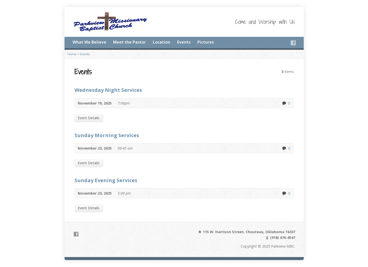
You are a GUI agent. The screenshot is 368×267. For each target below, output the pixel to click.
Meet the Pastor (129, 42)
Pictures (205, 42)
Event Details (88, 117)
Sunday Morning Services (106, 135)
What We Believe (89, 42)
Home (72, 54)
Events (183, 42)
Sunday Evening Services (105, 180)
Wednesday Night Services (108, 89)
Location (161, 42)
